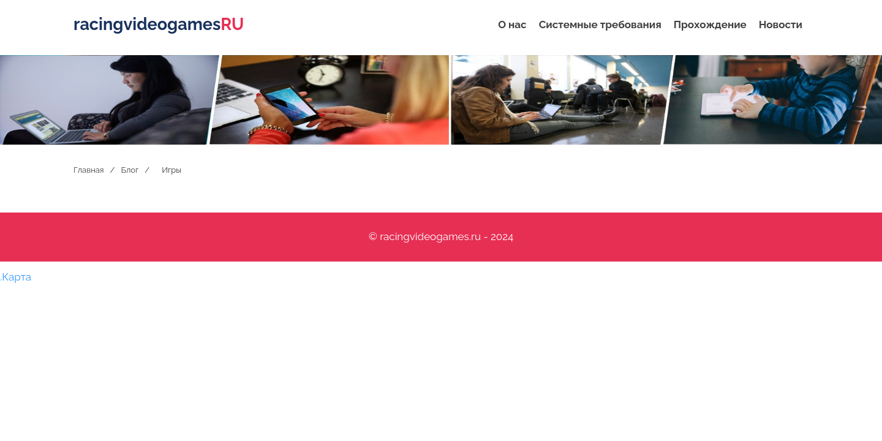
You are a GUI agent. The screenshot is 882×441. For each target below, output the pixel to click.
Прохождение (710, 24)
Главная (89, 170)
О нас (512, 24)
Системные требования (600, 24)
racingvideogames (159, 24)
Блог (129, 170)
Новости (780, 24)
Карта (16, 277)
